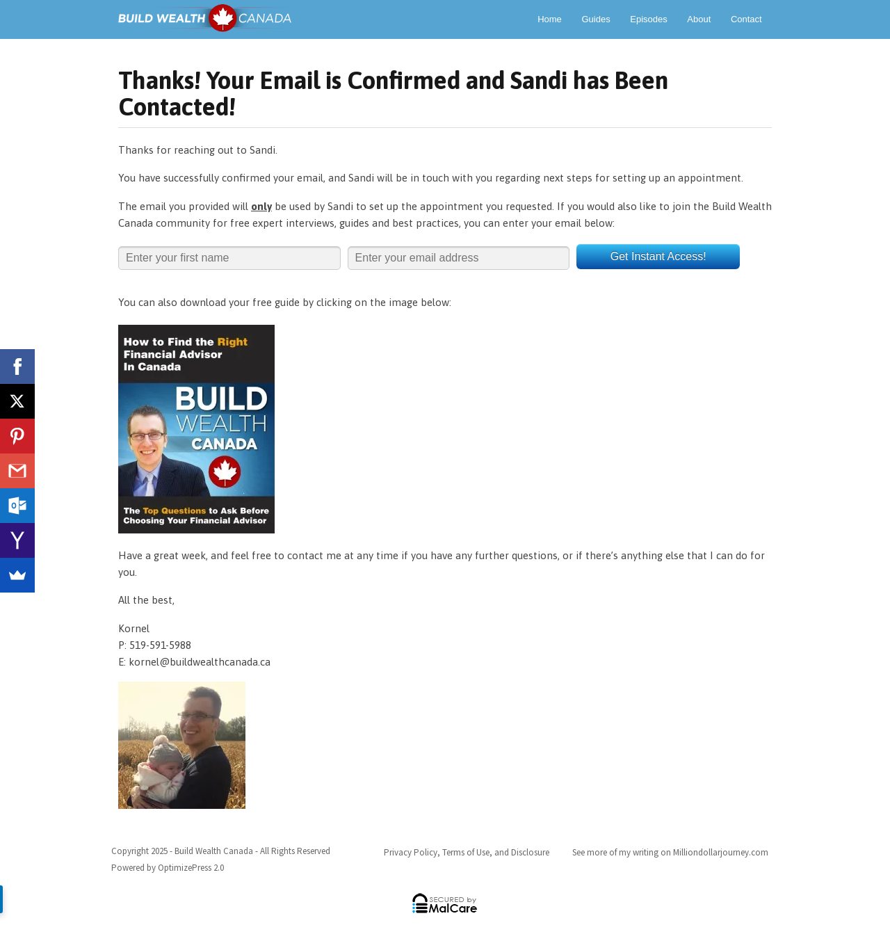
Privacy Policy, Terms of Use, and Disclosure (466, 852)
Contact (746, 19)
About (699, 19)
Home (549, 19)
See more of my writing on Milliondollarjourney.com (670, 852)
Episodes (648, 19)
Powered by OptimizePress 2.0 (167, 868)
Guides (595, 19)
